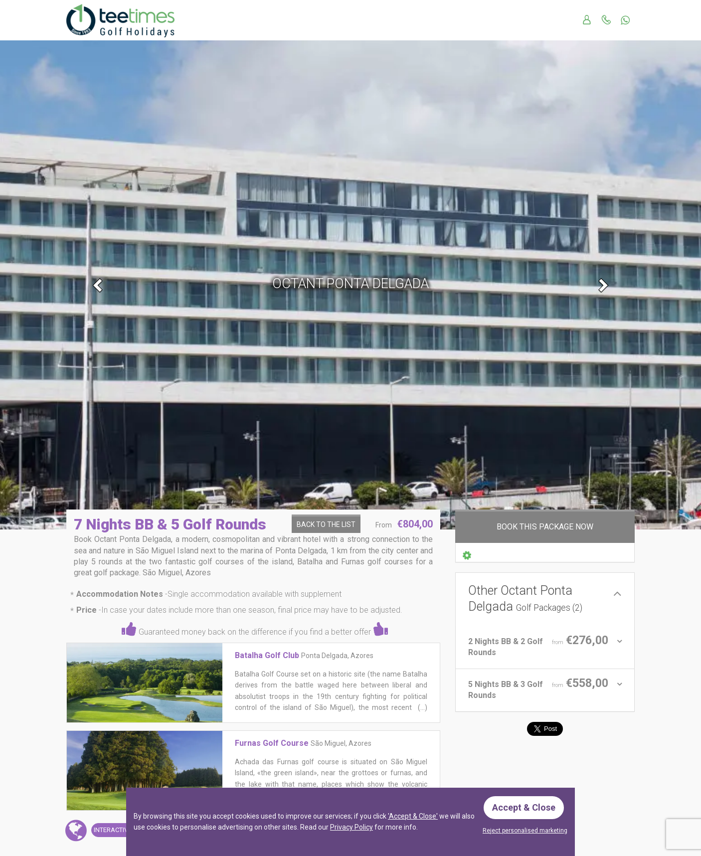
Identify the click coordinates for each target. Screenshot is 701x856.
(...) (421, 707)
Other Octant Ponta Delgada (525, 598)
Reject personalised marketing (525, 830)
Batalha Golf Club (267, 655)
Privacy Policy (351, 827)
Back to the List (326, 524)
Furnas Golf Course (272, 743)
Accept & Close (523, 807)
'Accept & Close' (413, 816)
